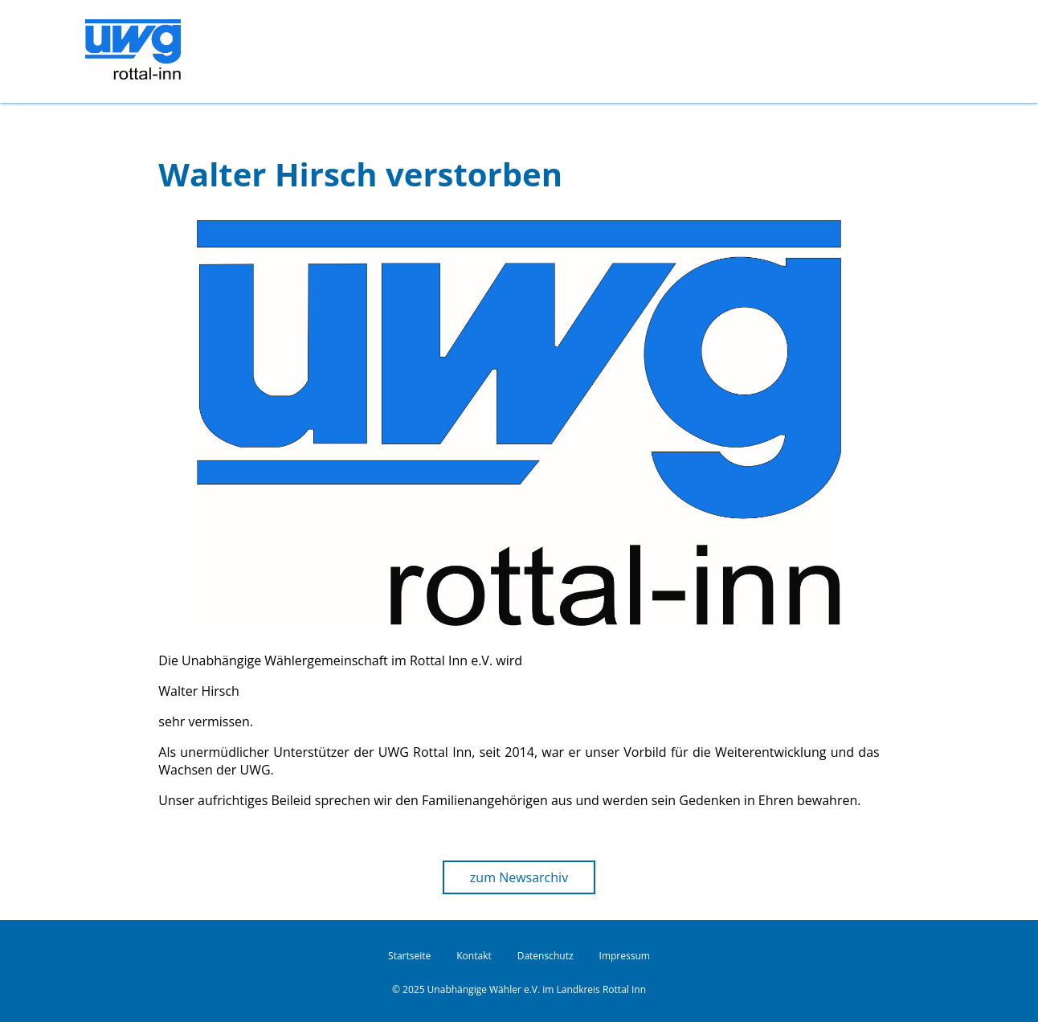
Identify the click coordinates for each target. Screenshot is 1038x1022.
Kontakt (473, 956)
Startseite (409, 956)
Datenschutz (545, 956)
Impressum (624, 956)
